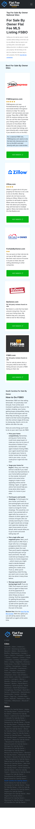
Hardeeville (21, 670)
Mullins (14, 683)
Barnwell (7, 649)
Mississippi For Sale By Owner (14, 750)
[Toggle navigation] (31, 4)
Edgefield (19, 662)
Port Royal (17, 690)
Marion (22, 679)
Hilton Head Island (18, 673)
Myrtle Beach (22, 683)
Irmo (14, 675)
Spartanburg (25, 692)
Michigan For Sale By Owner (13, 746)
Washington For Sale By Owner (14, 794)
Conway (16, 660)
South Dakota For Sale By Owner (15, 783)
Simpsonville (15, 692)
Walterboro (21, 699)
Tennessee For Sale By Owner (14, 785)
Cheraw (27, 655)
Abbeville (7, 647)
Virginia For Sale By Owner (13, 791)
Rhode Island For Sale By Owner (15, 778)
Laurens (7, 679)
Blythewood (15, 653)
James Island (8, 677)
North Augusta (18, 686)
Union (6, 699)
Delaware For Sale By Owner (14, 722)
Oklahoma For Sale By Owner (20, 772)
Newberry (7, 686)
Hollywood (8, 675)
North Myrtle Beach (20, 688)
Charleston (20, 655)
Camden (24, 653)
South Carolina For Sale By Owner (15, 781)
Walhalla (13, 699)
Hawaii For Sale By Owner (21, 727)
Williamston (16, 701)
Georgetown (16, 666)
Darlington (24, 660)
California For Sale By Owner (20, 716)
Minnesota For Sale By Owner (14, 748)
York (5, 703)
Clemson (15, 658)
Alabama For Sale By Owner (13, 709)
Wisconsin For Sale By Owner (14, 798)
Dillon (6, 662)
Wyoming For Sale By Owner (14, 800)
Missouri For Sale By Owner (13, 753)
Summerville (8, 694)
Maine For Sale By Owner (20, 740)
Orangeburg (8, 690)
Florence (26, 662)
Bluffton (7, 653)
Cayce (6, 655)
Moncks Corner (16, 681)
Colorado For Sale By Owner (15, 718)
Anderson (20, 647)
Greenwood (22, 668)
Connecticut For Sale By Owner (14, 720)
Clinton (22, 658)
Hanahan (13, 670)
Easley (12, 662)
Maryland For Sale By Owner (15, 742)
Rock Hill (25, 690)
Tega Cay (13, 696)
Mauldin (7, 681)
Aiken (14, 647)
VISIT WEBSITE (17, 155)
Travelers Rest (22, 696)
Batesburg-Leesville (18, 649)
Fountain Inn (25, 664)
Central (12, 655)
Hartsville (7, 673)
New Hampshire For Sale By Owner (17, 759)
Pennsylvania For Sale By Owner (15, 776)
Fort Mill (17, 664)
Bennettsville (22, 651)
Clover (28, 658)
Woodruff (25, 701)
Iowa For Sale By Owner (20, 733)
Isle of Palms (22, 675)
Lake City (17, 677)
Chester (8, 658)
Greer (6, 670)
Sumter (16, 694)
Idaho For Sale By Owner (14, 729)
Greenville (13, 668)
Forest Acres (8, 664)
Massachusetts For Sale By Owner (15, 744)
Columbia (9, 660)
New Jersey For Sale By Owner (14, 761)
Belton (14, 651)
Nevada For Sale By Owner (21, 757)
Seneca (6, 692)
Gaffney (8, 666)
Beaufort (7, 651)
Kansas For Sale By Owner (13, 735)
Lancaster (25, 677)
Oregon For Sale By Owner (15, 774)
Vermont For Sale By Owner (19, 789)
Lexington (14, 679)
